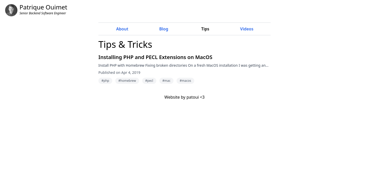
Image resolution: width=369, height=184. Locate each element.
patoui (193, 97)
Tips (205, 29)
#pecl (149, 80)
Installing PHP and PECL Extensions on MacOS (155, 57)
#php (105, 80)
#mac (166, 80)
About (122, 29)
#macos (185, 80)
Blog (163, 29)
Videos (246, 29)
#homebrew (127, 80)
